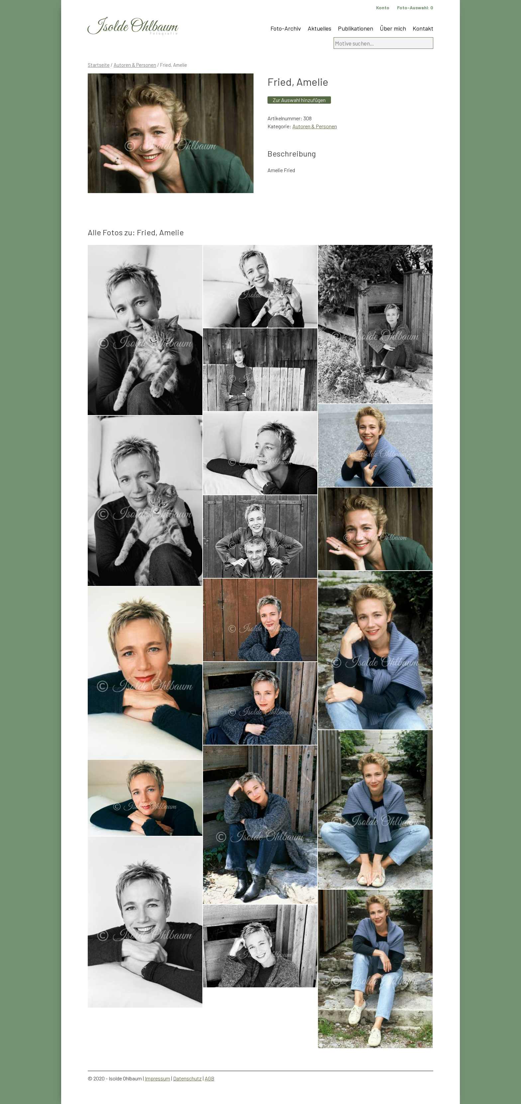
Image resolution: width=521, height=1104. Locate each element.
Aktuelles (319, 28)
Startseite (99, 65)
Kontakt (423, 28)
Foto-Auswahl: (415, 7)
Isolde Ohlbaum (132, 27)
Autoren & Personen (135, 65)
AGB (209, 1078)
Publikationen (355, 28)
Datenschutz (187, 1078)
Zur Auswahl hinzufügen (299, 100)
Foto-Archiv (285, 28)
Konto (382, 7)
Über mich (393, 28)
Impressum (157, 1078)
